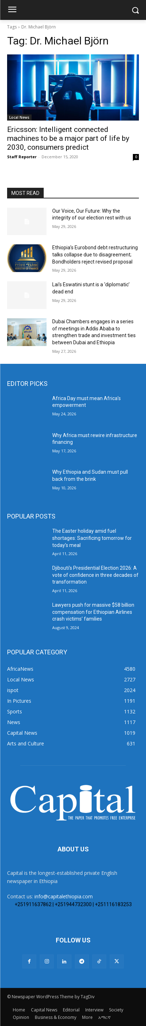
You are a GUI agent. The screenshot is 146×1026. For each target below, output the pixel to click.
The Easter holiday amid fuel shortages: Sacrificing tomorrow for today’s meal (92, 538)
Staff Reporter (22, 156)
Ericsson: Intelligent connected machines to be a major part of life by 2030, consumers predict (68, 138)
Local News (19, 117)
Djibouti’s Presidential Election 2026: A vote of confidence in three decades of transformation (95, 575)
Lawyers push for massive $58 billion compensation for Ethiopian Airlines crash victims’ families (93, 612)
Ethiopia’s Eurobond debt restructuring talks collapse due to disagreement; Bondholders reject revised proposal (95, 254)
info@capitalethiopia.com (63, 896)
